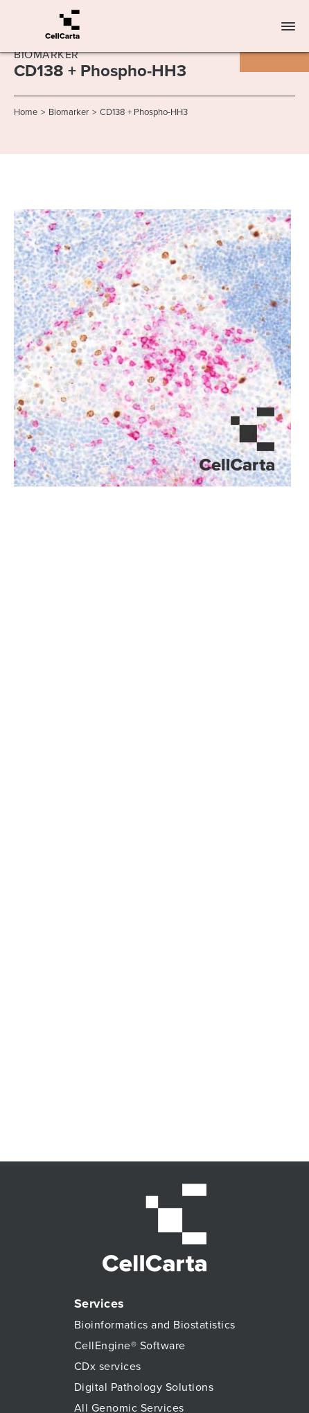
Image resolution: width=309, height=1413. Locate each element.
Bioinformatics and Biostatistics (155, 1325)
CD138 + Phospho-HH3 (144, 112)
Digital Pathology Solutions (144, 1387)
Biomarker (68, 112)
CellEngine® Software (130, 1346)
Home (25, 112)
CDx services (107, 1366)
